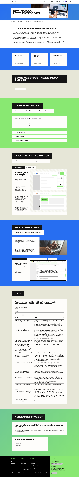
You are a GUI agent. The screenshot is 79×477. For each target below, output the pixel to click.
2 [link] (25, 310)
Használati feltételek (38, 468)
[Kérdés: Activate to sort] (24, 313)
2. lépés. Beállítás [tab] (30, 163)
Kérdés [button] (16, 313)
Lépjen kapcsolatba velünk (57, 459)
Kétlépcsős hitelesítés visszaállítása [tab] (19, 254)
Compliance (32, 457)
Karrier (31, 455)
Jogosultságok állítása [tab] (52, 254)
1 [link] (23, 310)
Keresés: (16, 304)
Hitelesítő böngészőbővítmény (22, 136)
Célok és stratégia (33, 464)
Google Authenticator (20, 132)
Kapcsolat (44, 1)
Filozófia (31, 462)
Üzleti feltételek (45, 468)
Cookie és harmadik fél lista (16, 468)
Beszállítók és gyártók (15, 457)
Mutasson (16, 307)
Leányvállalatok (32, 459)
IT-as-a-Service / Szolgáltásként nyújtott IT (25, 459)
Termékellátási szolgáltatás (25, 465)
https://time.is (42, 330)
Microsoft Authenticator (20, 128)
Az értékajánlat (13, 459)
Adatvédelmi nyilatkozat (26, 468)
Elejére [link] (16, 310)
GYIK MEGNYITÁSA (20, 84)
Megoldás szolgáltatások (25, 463)
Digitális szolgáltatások (24, 455)
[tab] (39, 128)
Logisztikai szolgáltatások (25, 461)
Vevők (12, 455)
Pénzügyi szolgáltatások (25, 457)
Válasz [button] (35, 313)
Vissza (14, 17)
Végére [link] (34, 310)
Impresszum (33, 468)
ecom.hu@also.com (19, 206)
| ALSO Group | (70, 1)
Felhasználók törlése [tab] (43, 254)
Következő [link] (29, 310)
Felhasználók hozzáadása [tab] (32, 254)
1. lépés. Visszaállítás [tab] (18, 163)
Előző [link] (20, 310)
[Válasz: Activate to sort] (49, 313)
